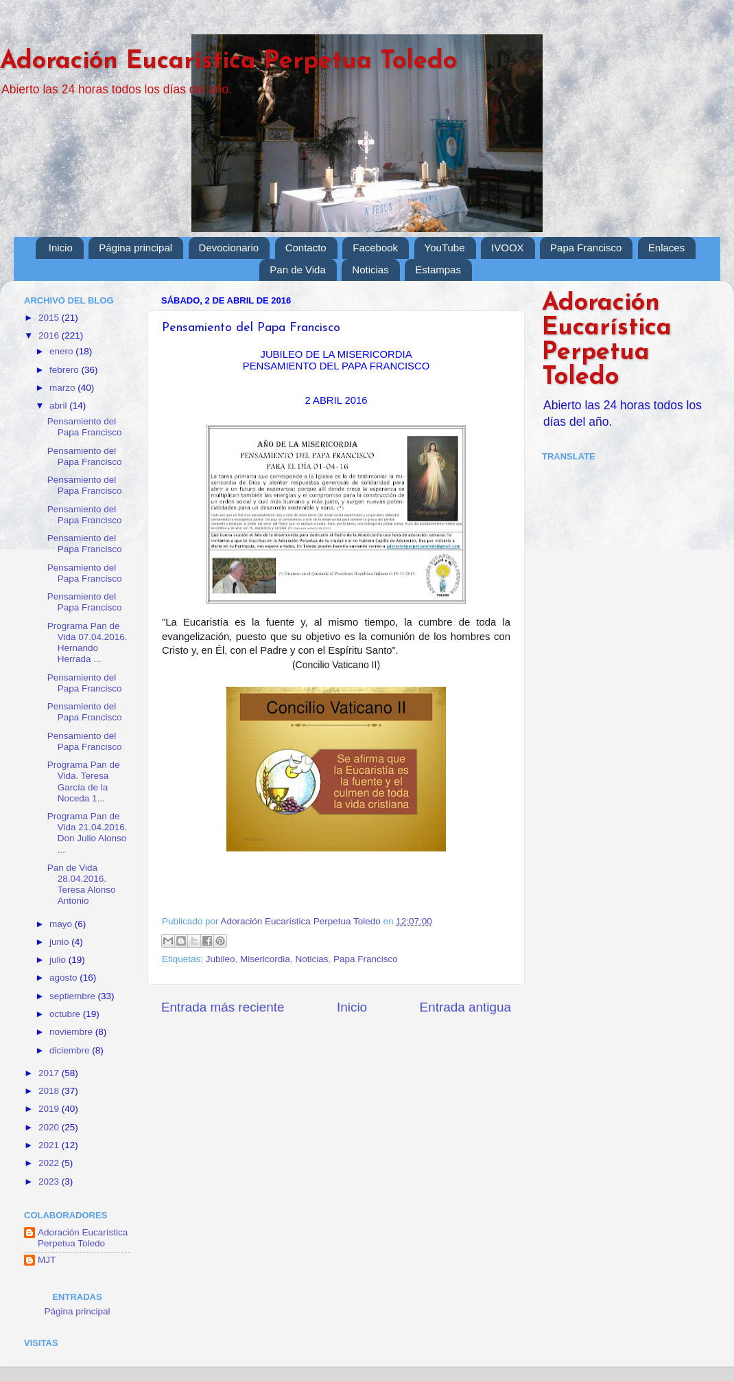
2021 (50, 1145)
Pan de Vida (297, 269)
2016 (50, 335)
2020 (50, 1127)
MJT (47, 1260)
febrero (65, 370)
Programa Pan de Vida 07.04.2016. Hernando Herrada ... (87, 643)
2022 (50, 1163)
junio (60, 942)
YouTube (445, 247)
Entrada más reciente (223, 1007)
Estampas (438, 269)
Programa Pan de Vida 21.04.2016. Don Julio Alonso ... (87, 833)
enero (62, 351)
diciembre (70, 1050)
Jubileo (220, 959)
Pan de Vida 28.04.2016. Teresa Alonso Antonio (81, 884)
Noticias (370, 269)
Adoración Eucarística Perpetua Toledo (228, 61)
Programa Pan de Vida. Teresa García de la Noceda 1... (83, 781)
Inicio (61, 247)
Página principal (135, 247)
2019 (50, 1109)
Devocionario (229, 247)
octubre (66, 1014)
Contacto (306, 247)
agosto (64, 977)
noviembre (72, 1032)
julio (59, 960)
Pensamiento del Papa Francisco (84, 426)
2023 (50, 1181)
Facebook (375, 247)
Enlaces (666, 247)
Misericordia (265, 959)
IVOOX (507, 247)
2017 (50, 1073)
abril (59, 405)
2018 (50, 1091)
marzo (63, 388)
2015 (50, 317)
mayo (62, 924)
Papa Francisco (585, 247)
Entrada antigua (465, 1007)
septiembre (73, 996)
